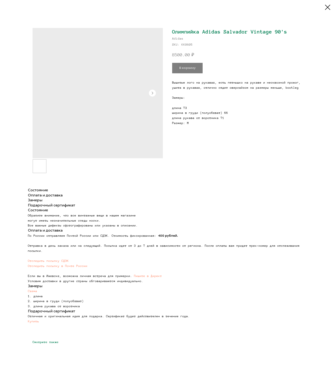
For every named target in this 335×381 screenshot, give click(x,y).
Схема (32, 291)
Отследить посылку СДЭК (48, 261)
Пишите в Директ (148, 276)
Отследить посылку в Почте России (57, 266)
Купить (33, 321)
